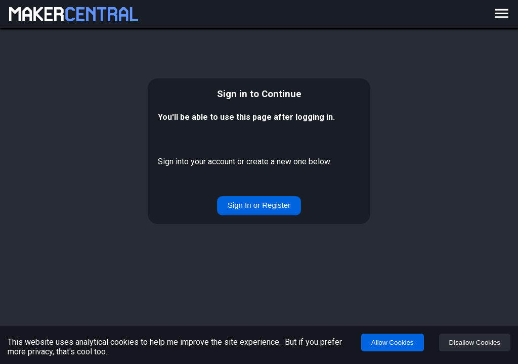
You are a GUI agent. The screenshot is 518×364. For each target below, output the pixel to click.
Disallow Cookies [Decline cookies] (474, 342)
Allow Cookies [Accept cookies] (392, 342)
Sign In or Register (259, 205)
